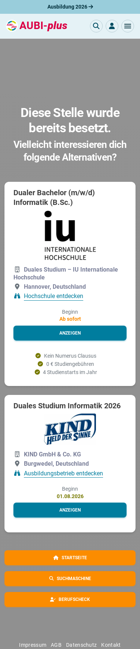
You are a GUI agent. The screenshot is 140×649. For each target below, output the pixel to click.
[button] (127, 26)
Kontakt (111, 645)
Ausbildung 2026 (70, 7)
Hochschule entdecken (53, 296)
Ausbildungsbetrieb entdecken (63, 473)
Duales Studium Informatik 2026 (67, 405)
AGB (56, 645)
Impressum (32, 645)
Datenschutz (81, 645)
